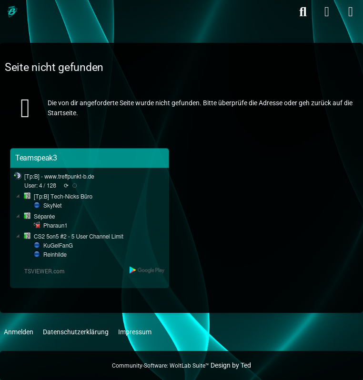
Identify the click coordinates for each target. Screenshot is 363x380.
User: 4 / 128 (40, 186)
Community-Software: (160, 365)
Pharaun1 (55, 226)
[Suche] (303, 11)
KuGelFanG (58, 246)
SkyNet (52, 206)
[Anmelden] (326, 12)
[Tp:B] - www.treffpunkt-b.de (59, 177)
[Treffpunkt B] (12, 11)
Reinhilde (55, 255)
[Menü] (350, 11)
